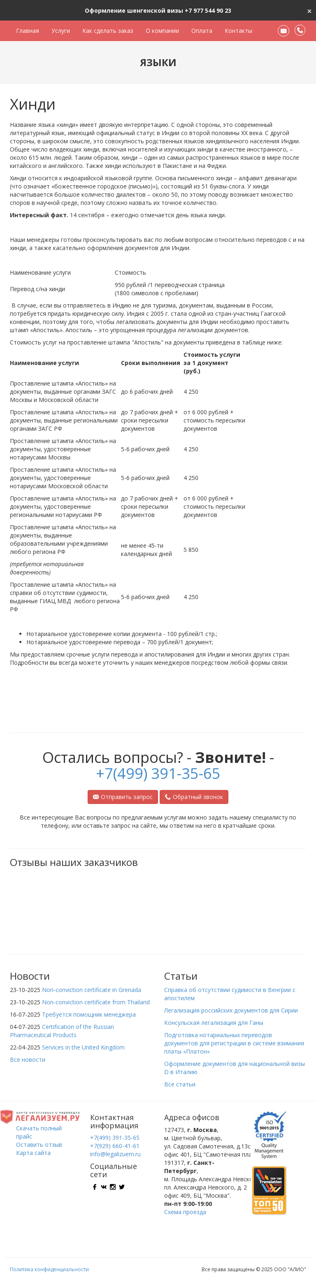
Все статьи (179, 1084)
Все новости (27, 1059)
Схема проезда (185, 1212)
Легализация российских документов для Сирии (231, 1010)
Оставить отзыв (39, 1144)
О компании (162, 30)
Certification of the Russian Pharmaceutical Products (62, 1031)
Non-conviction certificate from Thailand (96, 1002)
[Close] (309, 10)
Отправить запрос (123, 797)
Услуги (60, 30)
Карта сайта (33, 1153)
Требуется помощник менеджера (89, 1014)
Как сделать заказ (107, 30)
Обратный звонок (194, 797)
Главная (27, 30)
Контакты (238, 30)
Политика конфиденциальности (49, 1269)
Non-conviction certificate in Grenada (91, 990)
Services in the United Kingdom (83, 1047)
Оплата (201, 30)
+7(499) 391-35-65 (158, 773)
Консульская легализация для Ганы (213, 1022)
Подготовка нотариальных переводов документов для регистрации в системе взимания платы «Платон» (234, 1043)
